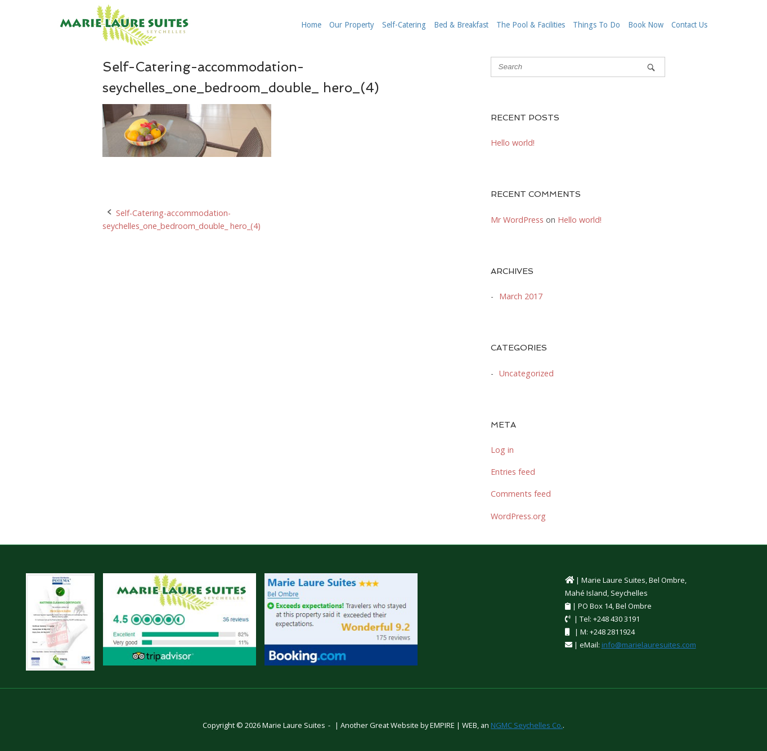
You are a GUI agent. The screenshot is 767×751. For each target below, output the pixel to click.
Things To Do (596, 24)
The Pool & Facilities (530, 24)
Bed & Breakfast (461, 24)
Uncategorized (526, 373)
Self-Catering (404, 24)
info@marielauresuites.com (649, 645)
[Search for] (578, 67)
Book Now (645, 24)
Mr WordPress (517, 219)
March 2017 (520, 296)
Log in (502, 449)
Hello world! (513, 142)
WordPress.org (518, 516)
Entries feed (513, 471)
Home (311, 24)
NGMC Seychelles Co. (527, 725)
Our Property (351, 24)
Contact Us (689, 24)
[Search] (651, 67)
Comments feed (521, 493)
